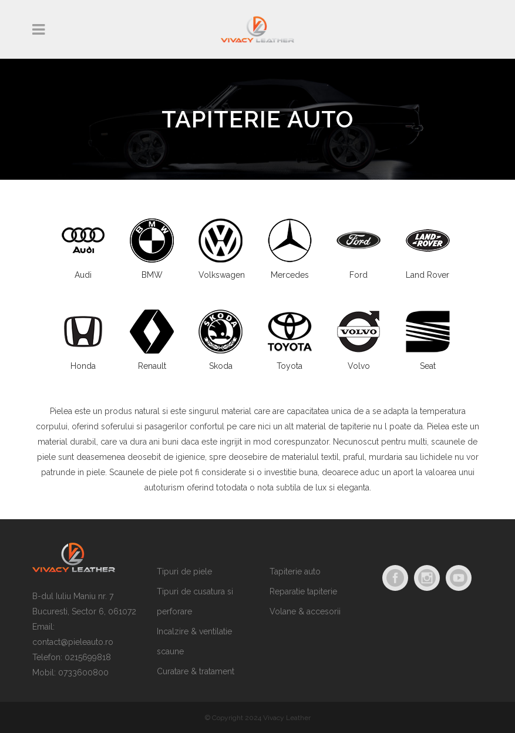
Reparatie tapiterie (303, 591)
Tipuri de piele (184, 571)
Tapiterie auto (295, 571)
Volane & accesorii (305, 611)
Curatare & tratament (195, 671)
